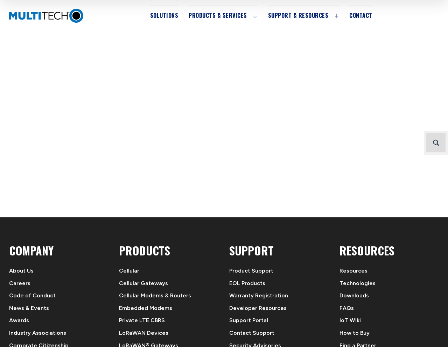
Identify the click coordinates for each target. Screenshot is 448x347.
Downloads (354, 295)
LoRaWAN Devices (143, 333)
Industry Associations (37, 333)
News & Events (29, 308)
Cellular (129, 270)
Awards (19, 320)
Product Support (251, 270)
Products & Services (218, 15)
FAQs (347, 308)
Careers (19, 283)
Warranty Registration (258, 295)
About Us (21, 270)
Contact (360, 15)
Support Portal (248, 320)
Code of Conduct (32, 295)
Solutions (164, 15)
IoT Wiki (350, 320)
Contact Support (251, 333)
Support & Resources (298, 15)
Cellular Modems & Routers (155, 295)
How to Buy (355, 333)
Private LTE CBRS (142, 320)
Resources (354, 270)
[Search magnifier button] (436, 142)
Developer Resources (258, 308)
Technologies (358, 283)
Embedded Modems (145, 308)
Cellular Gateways (143, 283)
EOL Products (247, 283)
